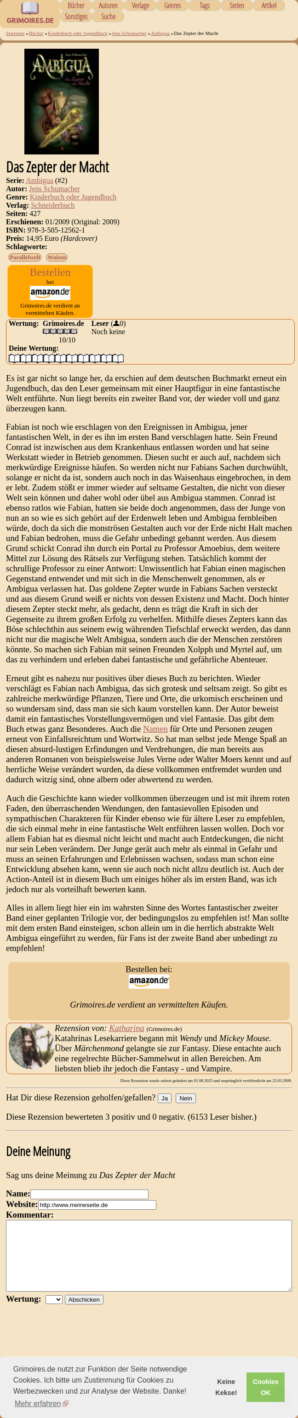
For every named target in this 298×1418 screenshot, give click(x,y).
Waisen (56, 257)
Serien (236, 5)
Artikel (269, 5)
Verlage (140, 5)
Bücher (76, 5)
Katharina (126, 1028)
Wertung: (26, 1312)
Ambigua (160, 33)
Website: (22, 1204)
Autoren (108, 5)
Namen (155, 729)
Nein (185, 1098)
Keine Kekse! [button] (226, 1387)
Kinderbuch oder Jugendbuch (78, 33)
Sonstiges (76, 16)
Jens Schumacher (129, 33)
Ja (164, 1098)
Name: (18, 1193)
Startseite (15, 33)
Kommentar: (30, 1214)
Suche (108, 16)
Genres (172, 5)
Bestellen (49, 272)
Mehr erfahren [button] (38, 1403)
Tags (205, 5)
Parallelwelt (25, 257)
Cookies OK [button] (266, 1387)
